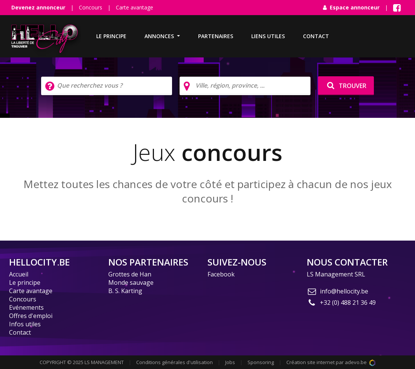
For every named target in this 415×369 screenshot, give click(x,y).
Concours (90, 7)
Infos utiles (25, 324)
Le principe (111, 36)
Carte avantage (134, 7)
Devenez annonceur (38, 7)
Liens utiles (268, 36)
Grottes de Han (129, 274)
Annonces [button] (159, 36)
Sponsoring (260, 362)
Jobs (230, 362)
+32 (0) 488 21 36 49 (341, 302)
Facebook (221, 274)
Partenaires (215, 36)
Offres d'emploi (30, 316)
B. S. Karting (125, 291)
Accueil (18, 274)
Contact (316, 36)
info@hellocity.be (337, 291)
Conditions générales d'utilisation (174, 362)
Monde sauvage (131, 282)
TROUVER (346, 86)
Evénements (26, 307)
